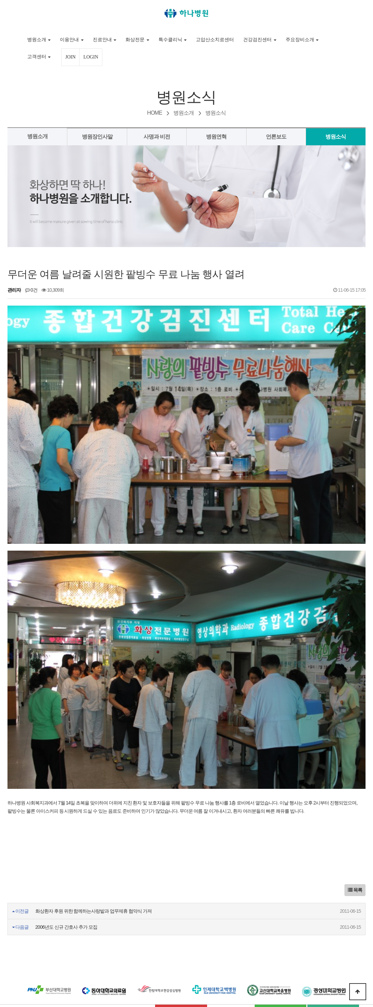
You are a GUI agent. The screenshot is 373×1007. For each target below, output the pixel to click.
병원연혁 (216, 137)
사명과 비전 (156, 137)
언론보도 (276, 137)
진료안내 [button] (105, 39)
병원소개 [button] (39, 39)
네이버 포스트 (333, 913)
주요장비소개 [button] (302, 39)
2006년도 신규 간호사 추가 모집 (66, 828)
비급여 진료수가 (128, 913)
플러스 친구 (186, 928)
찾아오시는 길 (231, 913)
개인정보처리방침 (75, 913)
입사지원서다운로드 (181, 913)
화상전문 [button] (137, 39)
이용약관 (30, 913)
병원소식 (335, 137)
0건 (31, 290)
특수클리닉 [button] (172, 39)
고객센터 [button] (39, 56)
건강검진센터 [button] (259, 39)
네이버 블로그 (280, 913)
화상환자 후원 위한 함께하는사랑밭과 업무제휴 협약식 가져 (93, 812)
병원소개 (37, 136)
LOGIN (90, 57)
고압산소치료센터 (215, 39)
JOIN (70, 57)
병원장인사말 (97, 137)
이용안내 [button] (72, 39)
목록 (355, 791)
